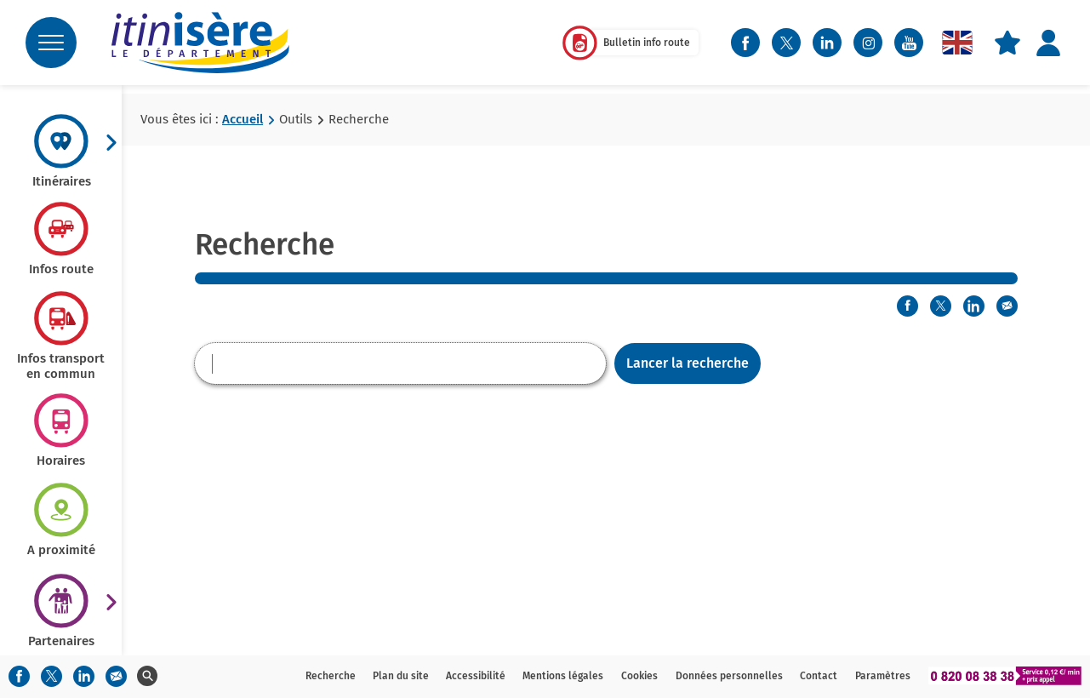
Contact (818, 676)
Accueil (242, 119)
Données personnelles (729, 676)
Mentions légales (562, 676)
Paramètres (882, 676)
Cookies (639, 676)
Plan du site (401, 676)
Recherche (330, 676)
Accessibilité (475, 676)
